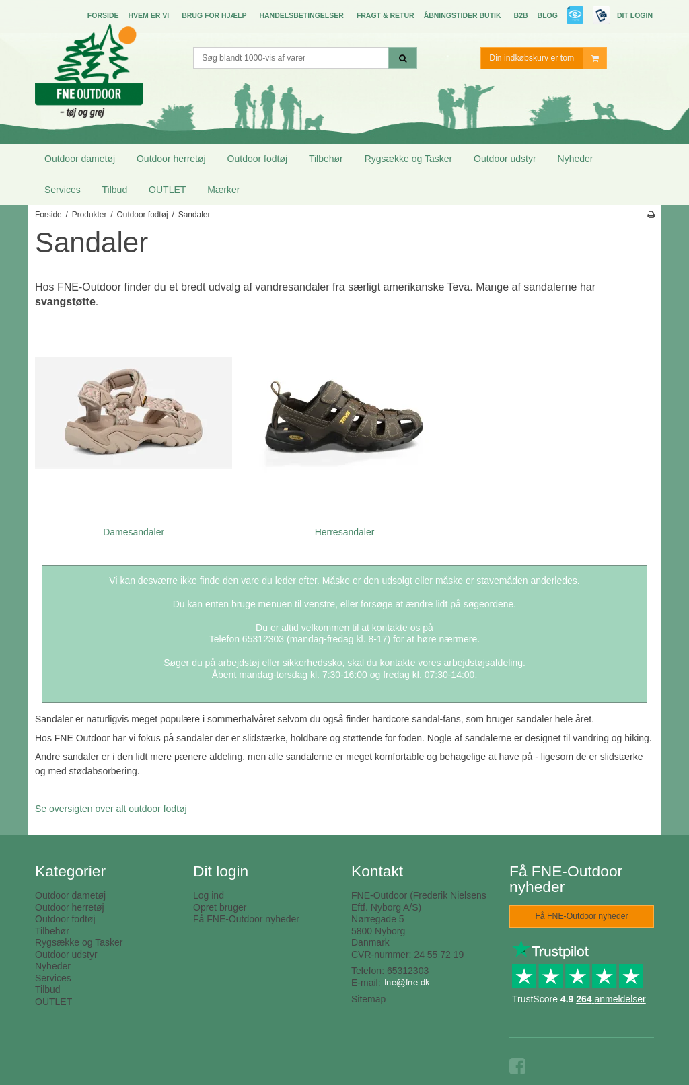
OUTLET (167, 189)
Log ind (208, 895)
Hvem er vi (148, 15)
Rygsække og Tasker (408, 158)
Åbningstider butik (462, 15)
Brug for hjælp (214, 15)
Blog (548, 15)
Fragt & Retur (385, 15)
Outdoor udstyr (505, 158)
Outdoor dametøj (79, 158)
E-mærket (575, 16)
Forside (103, 15)
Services (62, 189)
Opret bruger (219, 907)
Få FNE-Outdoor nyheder (246, 918)
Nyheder (575, 158)
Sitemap (368, 999)
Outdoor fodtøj (257, 158)
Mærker (223, 189)
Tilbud (115, 189)
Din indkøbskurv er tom (547, 58)
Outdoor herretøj (171, 158)
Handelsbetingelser (301, 15)
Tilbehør (326, 158)
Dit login (635, 15)
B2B (521, 15)
